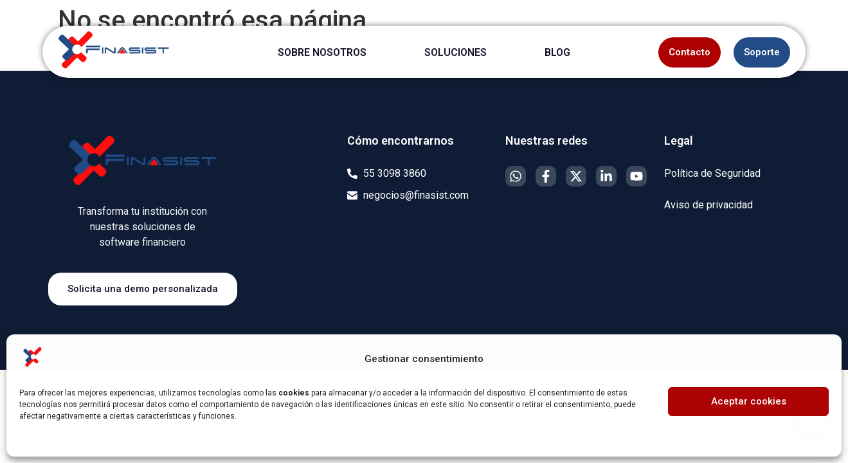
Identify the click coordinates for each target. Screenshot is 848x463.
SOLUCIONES (455, 52)
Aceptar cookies (748, 401)
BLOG (557, 52)
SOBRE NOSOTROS (322, 52)
